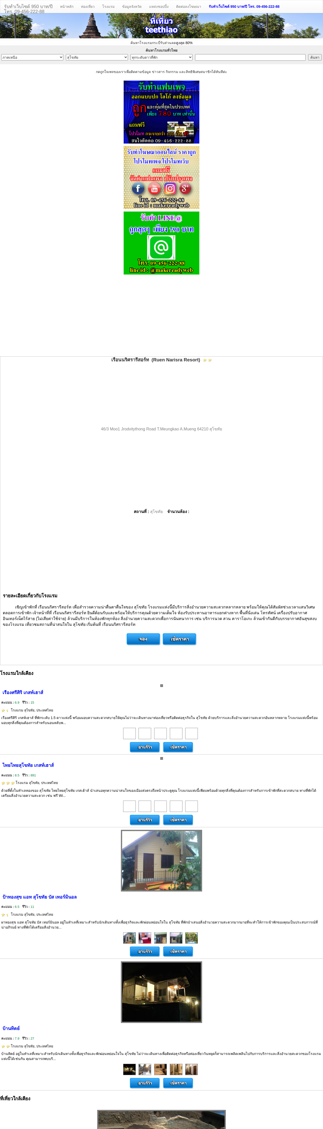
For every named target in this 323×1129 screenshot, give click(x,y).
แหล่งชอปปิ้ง (159, 7)
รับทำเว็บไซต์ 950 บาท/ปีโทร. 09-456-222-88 (28, 8)
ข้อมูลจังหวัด (132, 7)
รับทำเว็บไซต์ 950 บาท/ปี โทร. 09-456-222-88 (244, 7)
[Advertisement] (161, 316)
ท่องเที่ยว (88, 7)
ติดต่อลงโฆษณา (188, 7)
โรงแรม (108, 7)
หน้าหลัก (66, 7)
